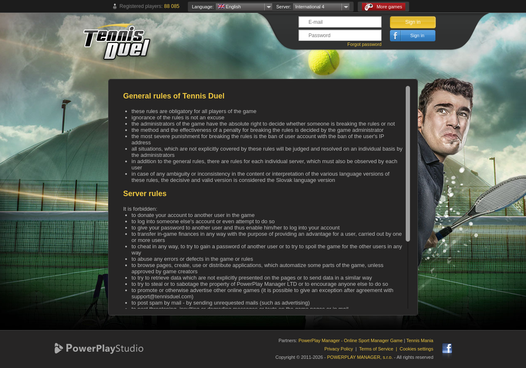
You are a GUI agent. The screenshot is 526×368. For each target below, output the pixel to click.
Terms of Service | (379, 348)
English (229, 6)
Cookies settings (416, 348)
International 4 (309, 6)
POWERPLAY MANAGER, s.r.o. (359, 357)
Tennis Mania (419, 340)
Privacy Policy (338, 348)
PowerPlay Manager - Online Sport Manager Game (350, 340)
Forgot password (364, 44)
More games (383, 7)
